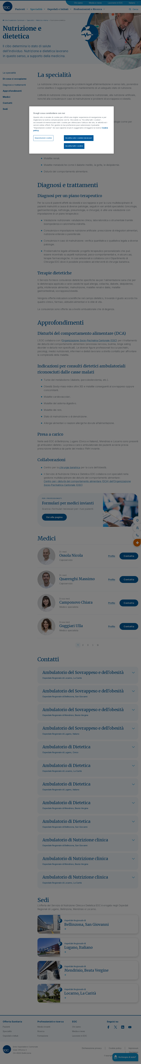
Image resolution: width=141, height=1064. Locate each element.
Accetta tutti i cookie (74, 146)
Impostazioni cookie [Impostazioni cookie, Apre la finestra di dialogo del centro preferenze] (43, 138)
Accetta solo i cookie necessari (78, 138)
